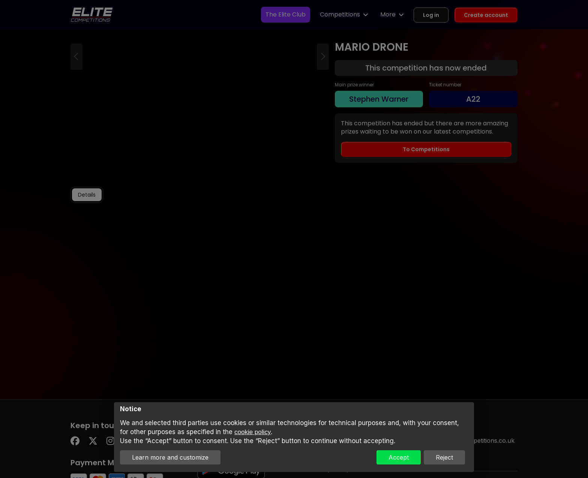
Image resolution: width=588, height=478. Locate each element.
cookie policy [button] (252, 432)
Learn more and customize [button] (170, 457)
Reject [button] (444, 457)
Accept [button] (398, 457)
